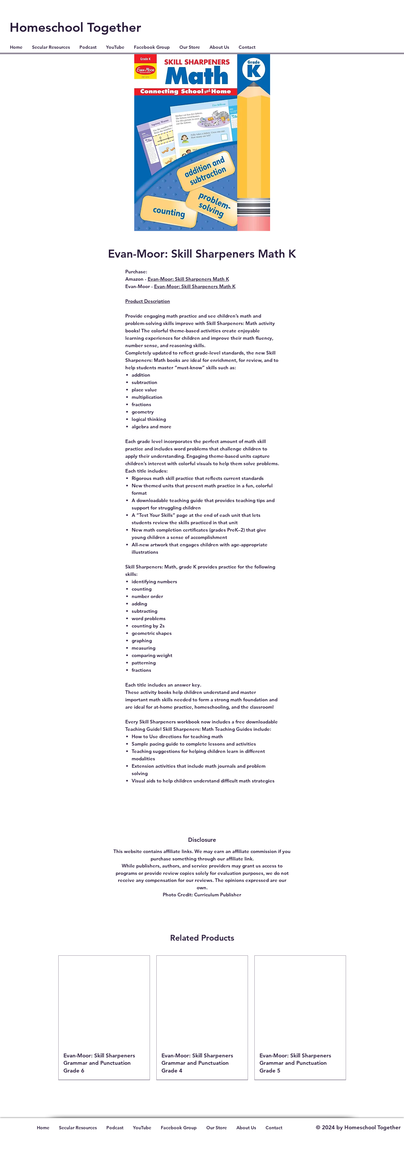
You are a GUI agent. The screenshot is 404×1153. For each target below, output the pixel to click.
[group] (202, 1017)
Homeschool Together (75, 27)
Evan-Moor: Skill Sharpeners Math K (188, 279)
